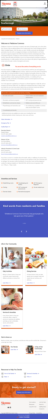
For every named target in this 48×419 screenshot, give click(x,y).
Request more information (24, 33)
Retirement (31, 404)
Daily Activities (7, 271)
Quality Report (4, 127)
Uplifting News (42, 406)
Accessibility (39, 413)
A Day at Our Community (39, 348)
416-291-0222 (7, 29)
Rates (5, 377)
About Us (41, 404)
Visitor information (6, 119)
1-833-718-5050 (24, 417)
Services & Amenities (9, 312)
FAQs (28, 377)
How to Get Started (9, 373)
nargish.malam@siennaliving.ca (8, 136)
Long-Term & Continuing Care (8, 39)
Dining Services (31, 271)
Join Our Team (42, 402)
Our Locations (32, 402)
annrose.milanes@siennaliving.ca (9, 145)
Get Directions (23, 29)
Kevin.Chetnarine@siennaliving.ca (9, 154)
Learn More (6, 283)
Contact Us (41, 409)
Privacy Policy (32, 413)
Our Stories (14, 347)
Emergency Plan (5, 123)
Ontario (17, 39)
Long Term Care (32, 406)
